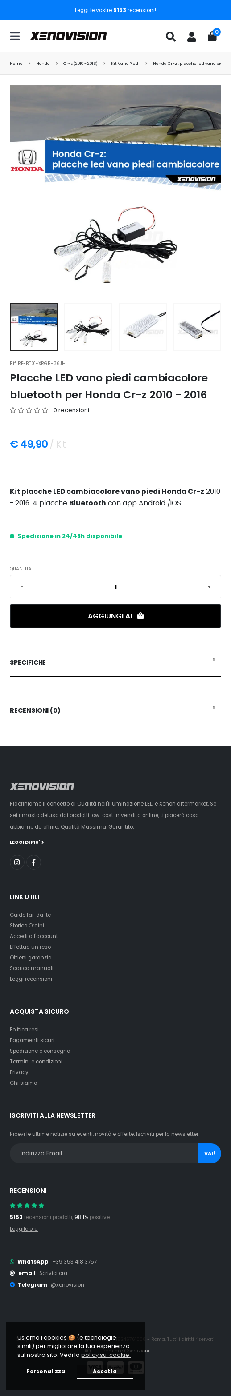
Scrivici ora (53, 1273)
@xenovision (67, 1284)
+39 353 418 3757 (74, 1261)
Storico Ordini (27, 925)
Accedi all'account (34, 936)
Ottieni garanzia (31, 957)
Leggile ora (24, 1228)
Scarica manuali (32, 968)
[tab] (115, 663)
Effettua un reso (30, 947)
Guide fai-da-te (30, 915)
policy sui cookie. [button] (106, 1355)
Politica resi (24, 1029)
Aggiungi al (116, 616)
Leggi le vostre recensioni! (115, 10)
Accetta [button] (105, 1371)
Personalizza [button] (45, 1371)
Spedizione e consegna (40, 1051)
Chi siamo (23, 1083)
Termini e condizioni (36, 1061)
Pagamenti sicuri (32, 1040)
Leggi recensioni (31, 979)
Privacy (19, 1072)
